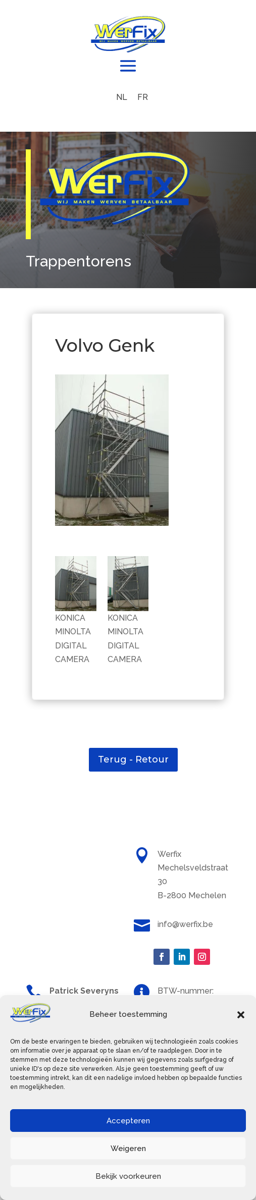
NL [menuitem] (121, 97)
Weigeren (128, 1148)
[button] (241, 1015)
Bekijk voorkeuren (128, 1176)
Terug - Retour (133, 759)
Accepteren (128, 1120)
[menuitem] (121, 97)
